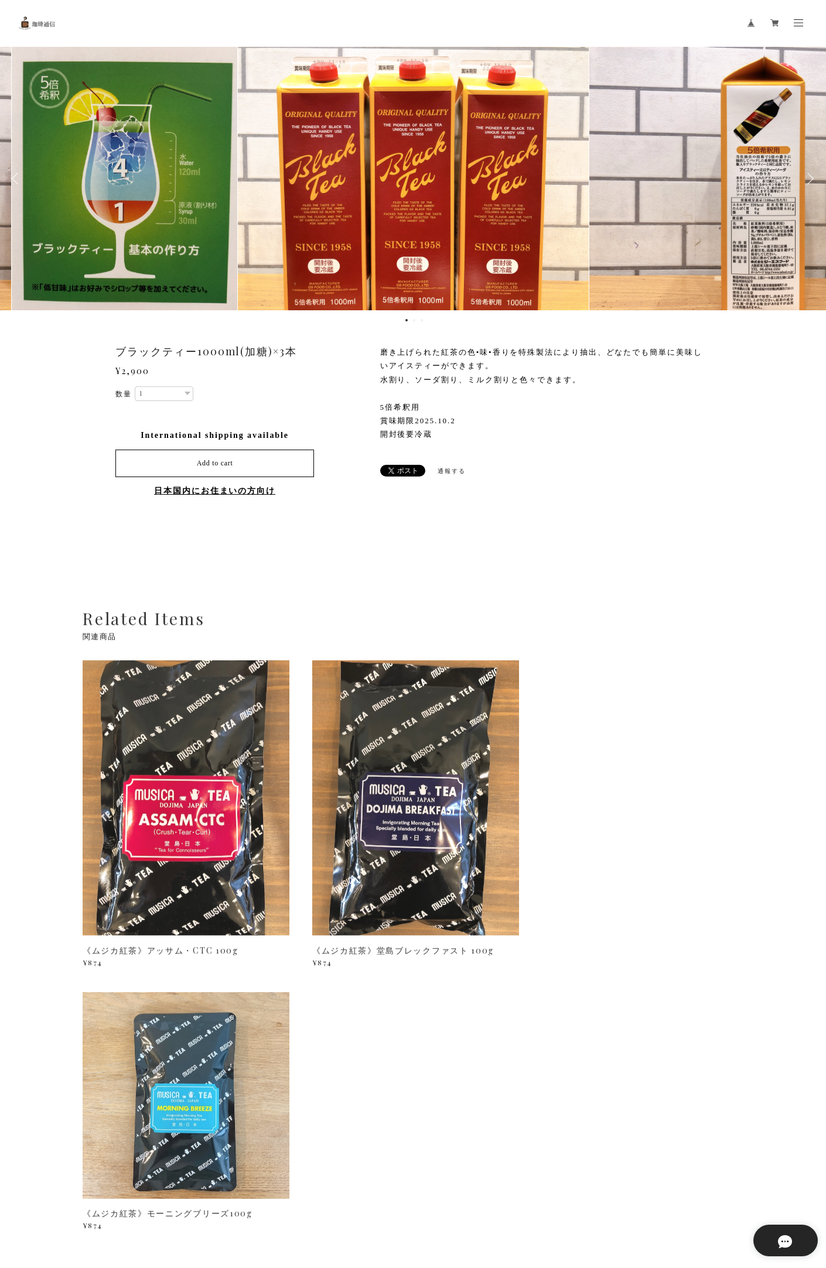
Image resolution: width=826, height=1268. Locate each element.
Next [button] (808, 178)
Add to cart (215, 463)
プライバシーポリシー (141, 1199)
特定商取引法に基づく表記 (230, 1199)
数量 (123, 394)
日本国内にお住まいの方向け (214, 490)
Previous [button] (17, 178)
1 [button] (406, 320)
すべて (119, 1048)
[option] (413, 178)
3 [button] (422, 320)
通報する (452, 471)
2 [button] (414, 320)
